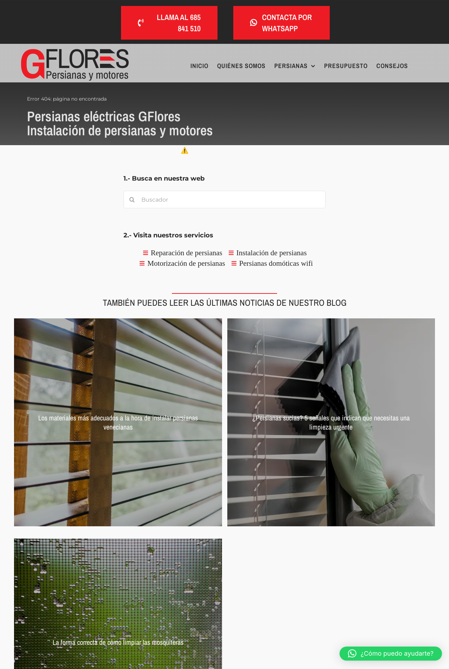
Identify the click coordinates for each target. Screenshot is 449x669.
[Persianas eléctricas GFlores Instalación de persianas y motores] (75, 52)
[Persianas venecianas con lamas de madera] (118, 422)
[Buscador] (224, 199)
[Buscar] (132, 199)
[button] (391, 654)
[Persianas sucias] (331, 422)
